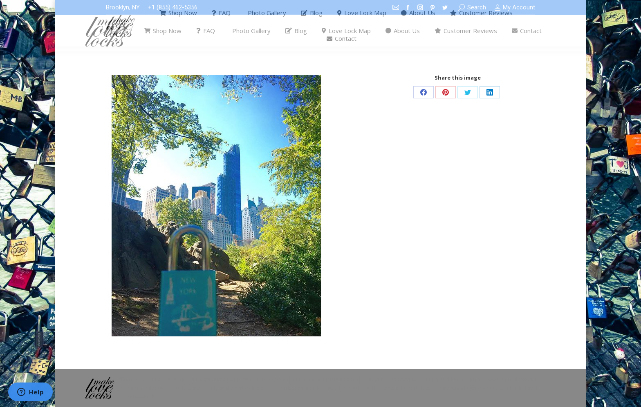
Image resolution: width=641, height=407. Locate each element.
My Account (514, 7)
